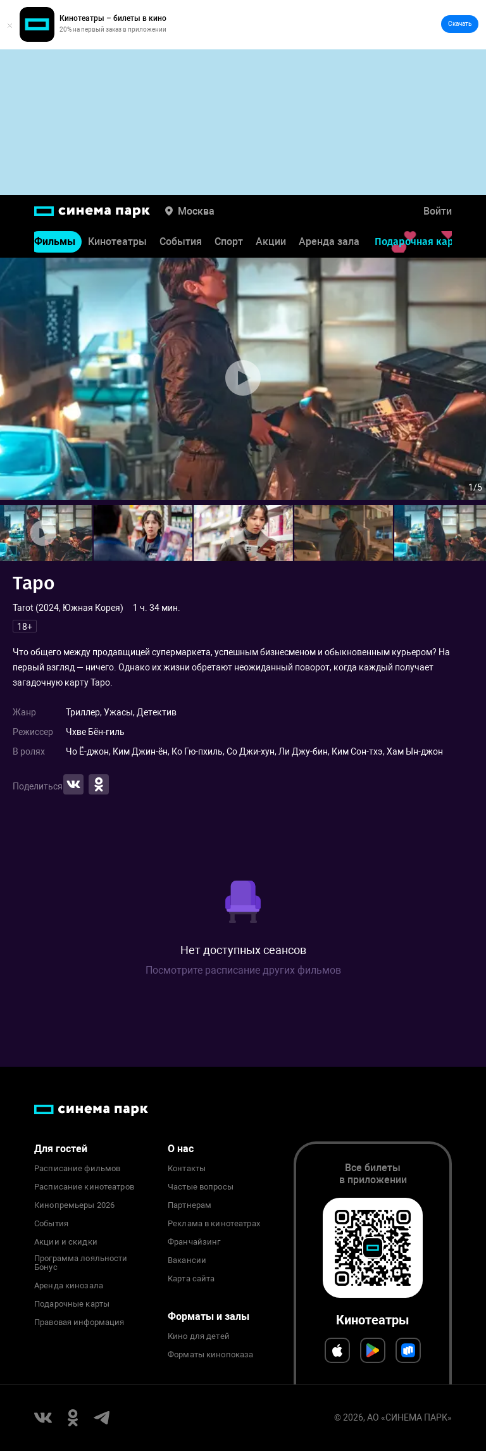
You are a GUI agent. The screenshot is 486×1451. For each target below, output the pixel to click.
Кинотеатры (117, 251)
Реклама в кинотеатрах (214, 1223)
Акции (271, 251)
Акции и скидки (65, 1242)
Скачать (459, 23)
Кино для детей (199, 1336)
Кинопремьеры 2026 (74, 1205)
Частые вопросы (201, 1187)
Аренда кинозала (68, 1285)
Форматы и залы (208, 1316)
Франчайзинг (194, 1242)
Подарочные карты (71, 1304)
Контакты (187, 1168)
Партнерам (189, 1205)
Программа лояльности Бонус (81, 1263)
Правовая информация (79, 1322)
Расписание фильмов (77, 1168)
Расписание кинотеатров (84, 1187)
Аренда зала (329, 251)
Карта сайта (191, 1278)
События (180, 251)
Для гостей (60, 1149)
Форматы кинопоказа (210, 1354)
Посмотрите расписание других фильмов (243, 970)
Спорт (229, 251)
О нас (181, 1149)
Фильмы (54, 251)
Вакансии (187, 1260)
